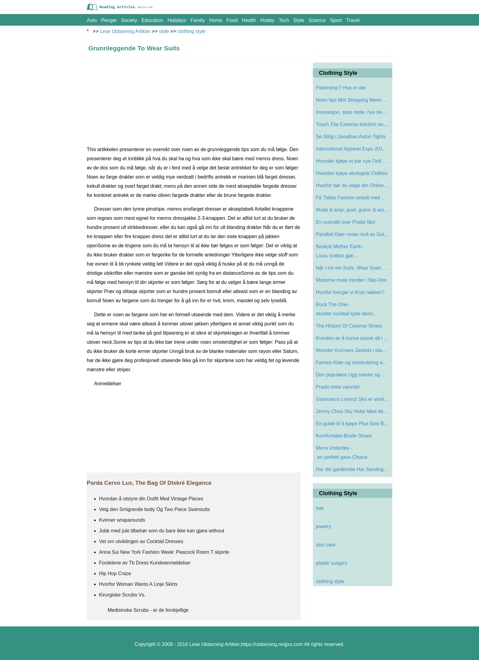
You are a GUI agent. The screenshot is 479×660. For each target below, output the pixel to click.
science (317, 20)
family (198, 20)
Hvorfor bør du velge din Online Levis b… (353, 185)
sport (336, 20)
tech (284, 20)
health (249, 20)
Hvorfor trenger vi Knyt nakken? (351, 292)
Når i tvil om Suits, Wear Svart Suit (353, 267)
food (231, 20)
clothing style (191, 31)
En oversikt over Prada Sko (346, 222)
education (152, 20)
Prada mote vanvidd (338, 387)
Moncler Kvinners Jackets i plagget (353, 350)
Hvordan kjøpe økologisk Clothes (352, 173)
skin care (325, 544)
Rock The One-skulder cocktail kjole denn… (347, 309)
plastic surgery (331, 563)
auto (92, 20)
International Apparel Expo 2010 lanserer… (353, 148)
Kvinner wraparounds (123, 520)
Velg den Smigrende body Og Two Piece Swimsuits (154, 509)
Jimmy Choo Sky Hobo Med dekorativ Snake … (353, 411)
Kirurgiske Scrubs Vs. (122, 594)
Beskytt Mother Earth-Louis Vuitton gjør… (339, 251)
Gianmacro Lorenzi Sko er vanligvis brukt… (353, 399)
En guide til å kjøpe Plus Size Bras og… (353, 423)
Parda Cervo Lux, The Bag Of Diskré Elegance (149, 483)
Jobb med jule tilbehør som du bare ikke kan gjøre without (161, 530)
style (298, 20)
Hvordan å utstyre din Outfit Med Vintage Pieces (152, 498)
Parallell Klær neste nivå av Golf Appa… (353, 234)
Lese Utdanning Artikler (125, 31)
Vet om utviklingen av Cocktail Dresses (141, 541)
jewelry (323, 526)
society (129, 20)
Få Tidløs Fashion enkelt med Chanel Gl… (353, 197)
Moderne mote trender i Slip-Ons (352, 280)
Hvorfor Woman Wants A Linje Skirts (138, 584)
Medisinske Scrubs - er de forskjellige (148, 610)
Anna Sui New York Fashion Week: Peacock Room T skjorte (164, 552)
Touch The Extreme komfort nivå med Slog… (353, 124)
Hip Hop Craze (115, 573)
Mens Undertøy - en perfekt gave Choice (342, 452)
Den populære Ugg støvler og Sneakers (353, 374)
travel (353, 20)
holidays (176, 20)
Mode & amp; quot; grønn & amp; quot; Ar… (353, 209)
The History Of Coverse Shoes (349, 325)
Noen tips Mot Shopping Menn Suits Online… (353, 100)
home (215, 20)
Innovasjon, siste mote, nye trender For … (353, 112)
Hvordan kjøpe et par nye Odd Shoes (353, 161)
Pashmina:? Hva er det (341, 87)
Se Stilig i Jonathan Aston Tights (351, 136)
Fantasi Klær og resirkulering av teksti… (353, 362)
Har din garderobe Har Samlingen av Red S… (353, 469)
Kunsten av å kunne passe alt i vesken (353, 338)
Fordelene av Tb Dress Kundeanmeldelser (145, 562)
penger (109, 20)
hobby (267, 20)
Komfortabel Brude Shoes (344, 435)
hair (320, 508)
